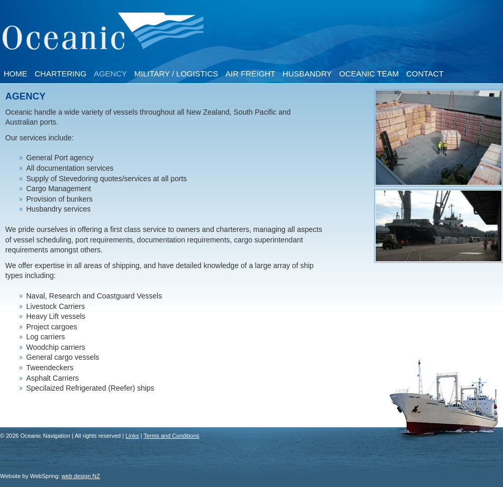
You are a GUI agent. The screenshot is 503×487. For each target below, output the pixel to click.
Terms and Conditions (171, 436)
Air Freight (250, 73)
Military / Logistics (176, 73)
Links (132, 436)
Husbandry (307, 73)
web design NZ (81, 476)
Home (15, 73)
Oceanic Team (369, 73)
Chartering (60, 73)
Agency (110, 73)
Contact (424, 73)
